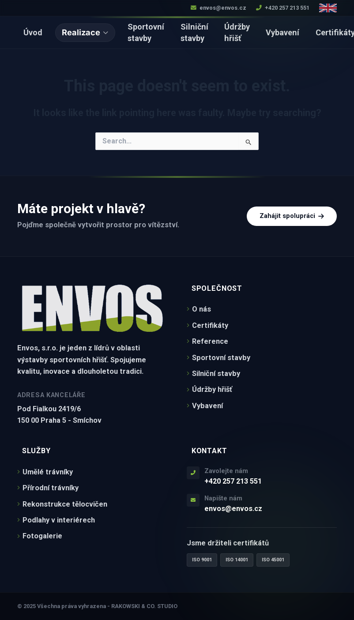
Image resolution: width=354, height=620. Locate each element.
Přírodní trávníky (48, 488)
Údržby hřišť (237, 32)
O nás (199, 309)
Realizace (85, 32)
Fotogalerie (39, 536)
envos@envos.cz (218, 7)
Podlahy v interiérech (56, 520)
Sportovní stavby (146, 32)
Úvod (32, 32)
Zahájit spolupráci (292, 216)
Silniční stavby (194, 32)
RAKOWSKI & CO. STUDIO (144, 606)
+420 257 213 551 (282, 7)
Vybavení (282, 32)
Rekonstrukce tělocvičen (62, 504)
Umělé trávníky (45, 472)
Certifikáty (207, 325)
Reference (207, 341)
